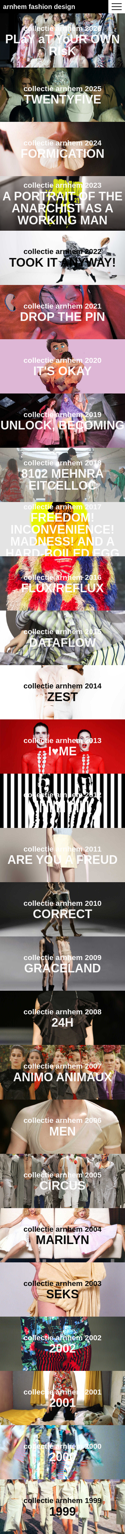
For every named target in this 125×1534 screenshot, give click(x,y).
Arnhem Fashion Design (39, 6)
